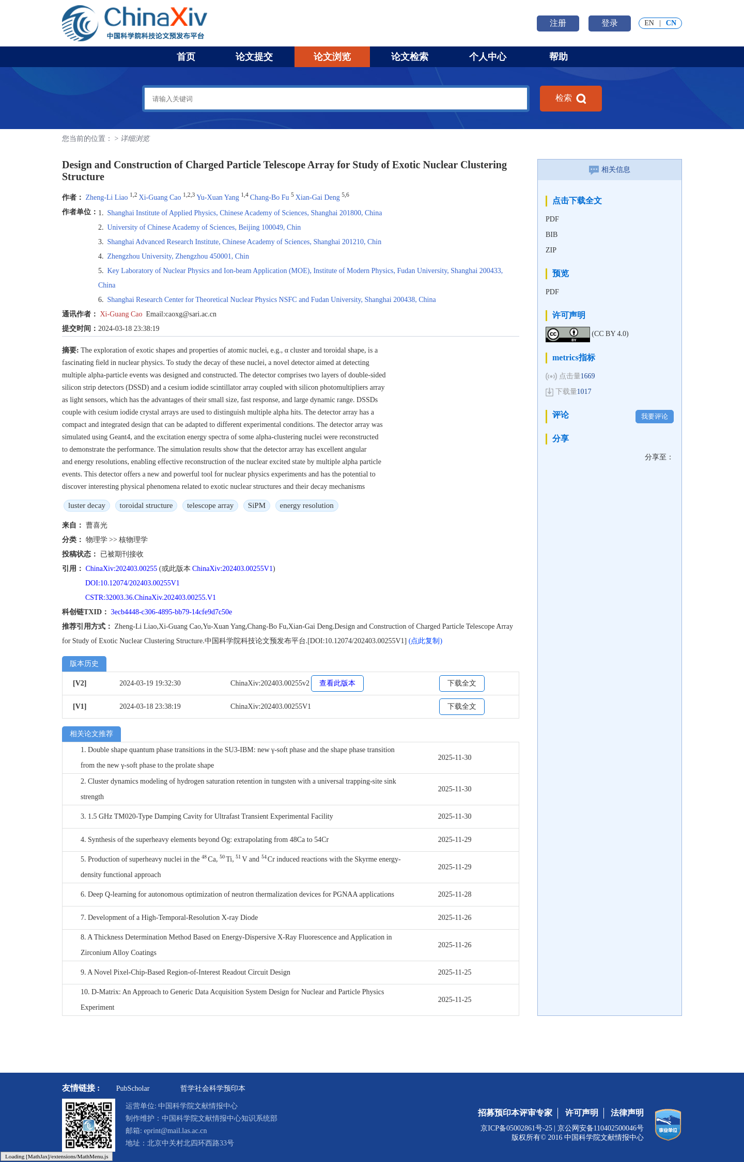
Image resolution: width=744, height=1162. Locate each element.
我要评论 (654, 416)
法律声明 (627, 1112)
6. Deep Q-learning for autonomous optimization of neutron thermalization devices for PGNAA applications (237, 894)
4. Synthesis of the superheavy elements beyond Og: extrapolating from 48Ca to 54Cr (205, 839)
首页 (186, 57)
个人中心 (487, 57)
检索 (570, 98)
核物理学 (133, 540)
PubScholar (133, 1088)
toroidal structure (146, 505)
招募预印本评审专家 (515, 1112)
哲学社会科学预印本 (212, 1088)
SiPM (257, 505)
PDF (552, 219)
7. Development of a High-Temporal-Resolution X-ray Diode (169, 917)
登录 (609, 23)
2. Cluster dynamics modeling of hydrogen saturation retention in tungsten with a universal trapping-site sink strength (238, 789)
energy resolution (307, 505)
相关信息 (609, 169)
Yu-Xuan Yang (217, 197)
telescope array (210, 505)
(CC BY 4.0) (610, 334)
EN (649, 23)
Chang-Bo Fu (269, 197)
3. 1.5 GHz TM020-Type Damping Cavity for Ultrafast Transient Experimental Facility (207, 816)
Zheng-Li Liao (107, 197)
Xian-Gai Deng (318, 197)
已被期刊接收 (122, 554)
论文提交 (254, 57)
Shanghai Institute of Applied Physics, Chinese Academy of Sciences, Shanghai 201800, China (244, 213)
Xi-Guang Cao (160, 197)
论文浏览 (332, 57)
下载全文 (461, 683)
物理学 (98, 540)
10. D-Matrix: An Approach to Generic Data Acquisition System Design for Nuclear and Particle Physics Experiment (232, 999)
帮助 (558, 57)
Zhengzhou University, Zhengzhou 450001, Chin (178, 256)
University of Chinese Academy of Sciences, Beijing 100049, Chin (204, 227)
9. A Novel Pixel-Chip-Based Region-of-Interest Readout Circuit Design (185, 972)
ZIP (551, 250)
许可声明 (581, 1112)
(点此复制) (425, 641)
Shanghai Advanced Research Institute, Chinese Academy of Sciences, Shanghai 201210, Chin (244, 242)
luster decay (86, 505)
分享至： (659, 457)
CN (671, 23)
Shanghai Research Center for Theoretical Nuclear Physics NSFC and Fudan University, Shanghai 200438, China (271, 300)
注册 (558, 23)
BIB (551, 234)
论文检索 (409, 57)
